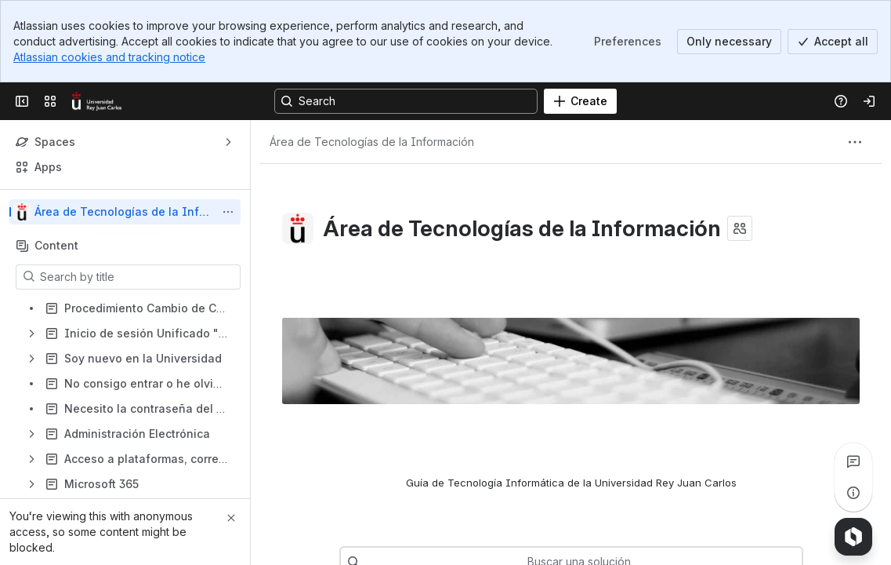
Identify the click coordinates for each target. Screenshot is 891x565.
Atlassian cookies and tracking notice (109, 57)
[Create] (580, 101)
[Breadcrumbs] (372, 142)
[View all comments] (853, 461)
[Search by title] (137, 277)
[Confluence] (97, 101)
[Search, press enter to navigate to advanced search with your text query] (406, 101)
